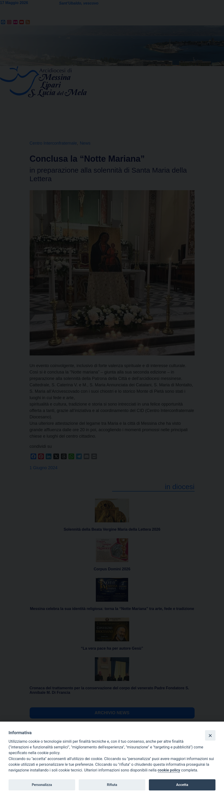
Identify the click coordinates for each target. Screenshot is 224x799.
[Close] (210, 735)
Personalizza (42, 785)
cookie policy (169, 770)
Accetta (182, 785)
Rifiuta (112, 785)
